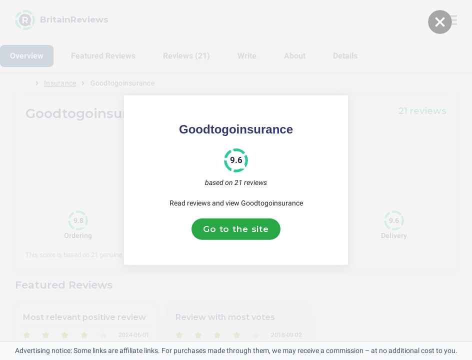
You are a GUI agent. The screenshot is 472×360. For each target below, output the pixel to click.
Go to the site (236, 229)
